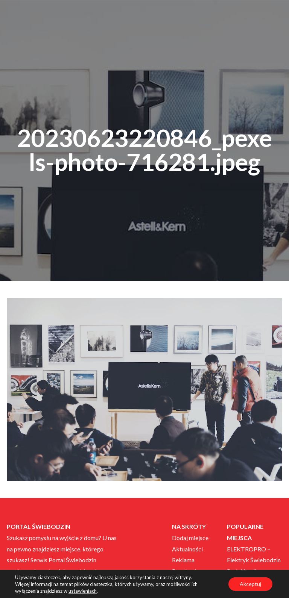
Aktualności (187, 549)
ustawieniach (82, 591)
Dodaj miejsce (190, 537)
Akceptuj (250, 584)
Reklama (183, 559)
